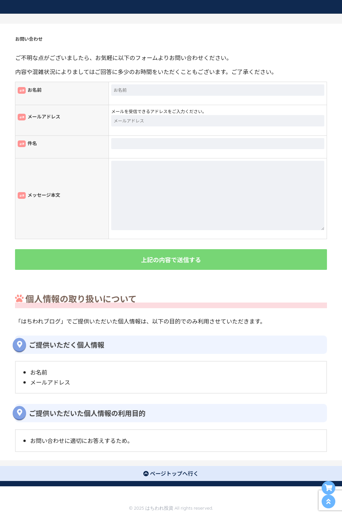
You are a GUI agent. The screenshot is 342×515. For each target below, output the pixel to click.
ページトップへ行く (171, 473)
